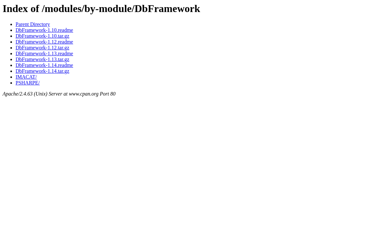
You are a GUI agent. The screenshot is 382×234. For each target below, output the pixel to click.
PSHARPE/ (28, 82)
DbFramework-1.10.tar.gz (42, 36)
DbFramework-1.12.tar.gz (42, 47)
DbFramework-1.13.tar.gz (42, 59)
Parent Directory (33, 24)
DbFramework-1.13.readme (44, 53)
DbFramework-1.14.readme (44, 65)
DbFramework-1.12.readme (44, 42)
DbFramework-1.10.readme (44, 30)
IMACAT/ (26, 77)
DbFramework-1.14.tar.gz (42, 71)
